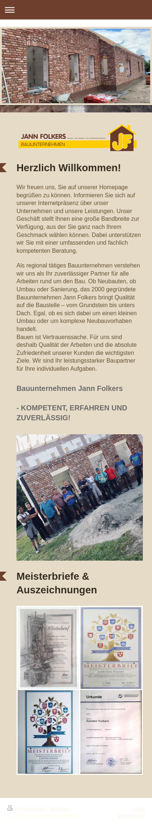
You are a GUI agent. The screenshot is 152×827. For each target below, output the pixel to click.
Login (138, 809)
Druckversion (27, 809)
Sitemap (58, 809)
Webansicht (131, 816)
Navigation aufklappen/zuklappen (76, 10)
